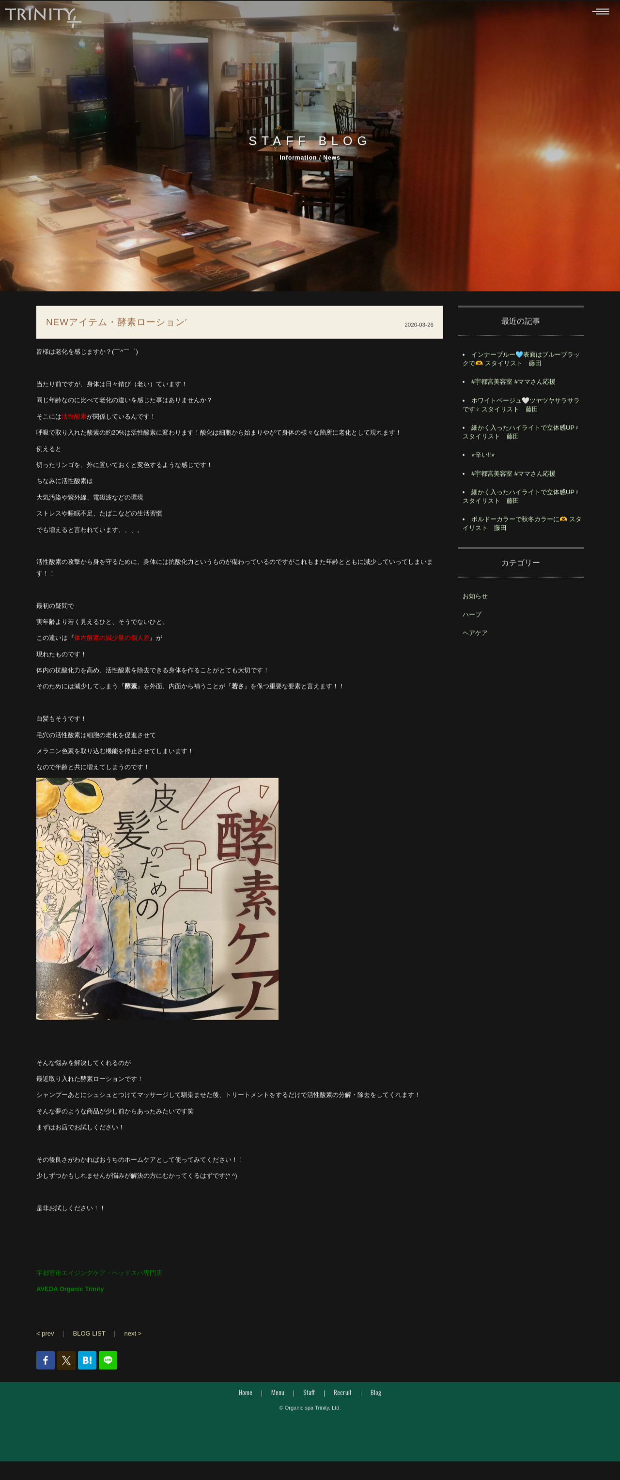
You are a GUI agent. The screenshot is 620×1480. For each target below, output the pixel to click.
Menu (277, 1395)
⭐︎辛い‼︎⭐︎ (483, 457)
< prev (45, 1336)
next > (132, 1336)
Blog (376, 1395)
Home (245, 1395)
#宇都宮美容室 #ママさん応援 (513, 384)
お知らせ (475, 598)
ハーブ (472, 617)
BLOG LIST (89, 1336)
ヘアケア (475, 635)
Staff (309, 1395)
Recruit (343, 1395)
